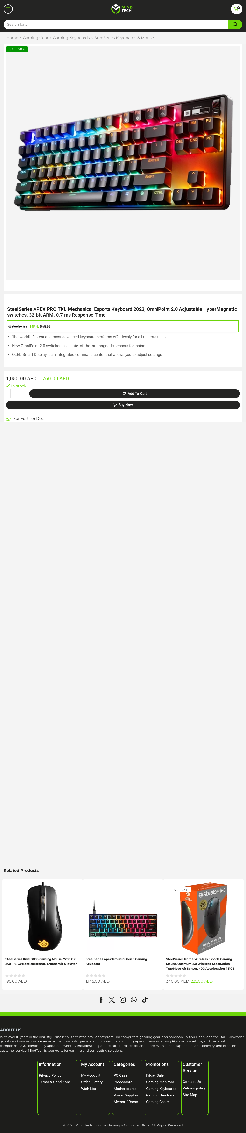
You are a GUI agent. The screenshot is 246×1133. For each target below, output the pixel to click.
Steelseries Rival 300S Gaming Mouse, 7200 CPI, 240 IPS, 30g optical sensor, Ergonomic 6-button (41, 961)
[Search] (235, 24)
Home (12, 38)
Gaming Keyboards (71, 38)
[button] (8, 9)
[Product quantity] (15, 393)
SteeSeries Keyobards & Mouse (124, 38)
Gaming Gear (35, 38)
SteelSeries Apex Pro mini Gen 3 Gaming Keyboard (116, 961)
